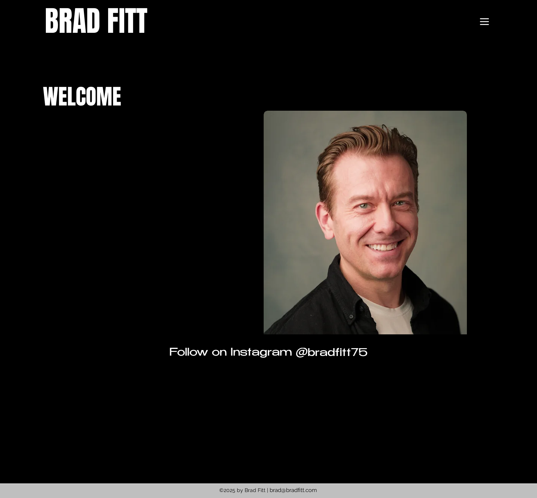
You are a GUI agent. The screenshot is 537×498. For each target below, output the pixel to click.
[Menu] (484, 21)
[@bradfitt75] (331, 354)
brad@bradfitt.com (293, 490)
